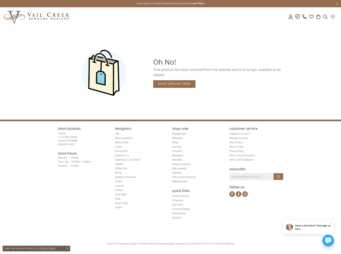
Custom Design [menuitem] (180, 196)
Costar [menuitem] (118, 146)
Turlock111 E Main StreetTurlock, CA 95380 (67, 139)
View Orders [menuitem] (236, 142)
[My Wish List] (311, 16)
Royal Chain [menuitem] (121, 203)
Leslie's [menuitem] (119, 181)
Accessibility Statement (224, 243)
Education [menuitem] (177, 204)
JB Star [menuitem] (118, 172)
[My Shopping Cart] (318, 16)
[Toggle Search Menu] (325, 16)
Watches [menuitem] (177, 172)
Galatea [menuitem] (119, 164)
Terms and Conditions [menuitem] (241, 159)
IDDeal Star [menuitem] (121, 168)
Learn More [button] (197, 3)
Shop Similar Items (174, 83)
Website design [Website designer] (165, 243)
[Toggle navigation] (334, 17)
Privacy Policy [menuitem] (236, 151)
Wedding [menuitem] (177, 138)
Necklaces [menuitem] (177, 155)
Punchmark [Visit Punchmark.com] (206, 243)
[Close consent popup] (67, 248)
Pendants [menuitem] (177, 151)
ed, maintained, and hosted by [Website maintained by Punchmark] (186, 243)
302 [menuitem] (117, 133)
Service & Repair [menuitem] (181, 209)
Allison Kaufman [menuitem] (124, 138)
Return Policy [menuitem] (236, 146)
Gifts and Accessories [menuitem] (184, 177)
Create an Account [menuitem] (239, 133)
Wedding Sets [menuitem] (179, 181)
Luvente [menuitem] (119, 185)
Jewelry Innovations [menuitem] (125, 177)
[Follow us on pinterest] (232, 194)
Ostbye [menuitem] (119, 190)
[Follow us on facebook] (238, 194)
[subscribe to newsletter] (278, 176)
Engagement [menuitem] (179, 133)
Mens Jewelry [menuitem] (179, 168)
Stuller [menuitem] (118, 207)
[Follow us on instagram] (245, 194)
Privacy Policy (47, 248)
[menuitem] (143, 233)
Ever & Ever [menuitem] (121, 151)
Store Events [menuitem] (179, 213)
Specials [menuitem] (176, 217)
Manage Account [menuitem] (238, 138)
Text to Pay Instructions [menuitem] (242, 155)
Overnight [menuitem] (120, 194)
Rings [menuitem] (175, 142)
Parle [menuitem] (118, 198)
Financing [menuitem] (177, 200)
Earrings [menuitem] (176, 146)
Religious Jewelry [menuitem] (181, 164)
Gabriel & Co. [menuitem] (122, 155)
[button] (85, 128)
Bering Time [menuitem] (121, 142)
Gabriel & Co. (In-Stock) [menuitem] (127, 159)
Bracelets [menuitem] (177, 159)
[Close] (337, 3)
